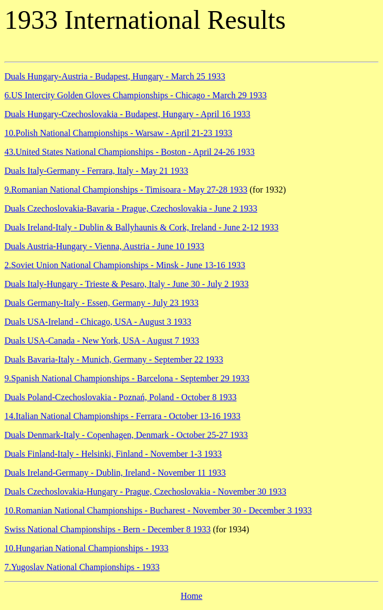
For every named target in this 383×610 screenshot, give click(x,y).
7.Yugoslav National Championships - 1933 (82, 567)
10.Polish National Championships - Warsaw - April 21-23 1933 (118, 133)
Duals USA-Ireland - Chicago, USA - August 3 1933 (97, 321)
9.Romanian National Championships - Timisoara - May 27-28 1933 (126, 189)
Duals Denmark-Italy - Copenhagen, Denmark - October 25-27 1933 (126, 435)
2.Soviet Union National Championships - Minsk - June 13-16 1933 (124, 265)
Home (191, 596)
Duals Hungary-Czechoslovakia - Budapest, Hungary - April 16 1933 (127, 114)
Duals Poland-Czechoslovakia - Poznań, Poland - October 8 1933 (120, 397)
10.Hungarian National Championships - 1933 (86, 548)
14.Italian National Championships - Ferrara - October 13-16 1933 (122, 416)
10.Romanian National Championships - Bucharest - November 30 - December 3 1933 (158, 510)
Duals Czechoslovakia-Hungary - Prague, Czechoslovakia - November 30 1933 (145, 491)
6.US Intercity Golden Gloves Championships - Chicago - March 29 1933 (135, 95)
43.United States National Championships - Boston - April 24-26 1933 (129, 152)
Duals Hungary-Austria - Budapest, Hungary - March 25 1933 (114, 76)
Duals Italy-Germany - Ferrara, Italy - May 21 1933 (96, 170)
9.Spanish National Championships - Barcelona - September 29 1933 (126, 378)
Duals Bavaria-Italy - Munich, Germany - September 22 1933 (113, 359)
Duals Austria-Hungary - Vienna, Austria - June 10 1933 (104, 246)
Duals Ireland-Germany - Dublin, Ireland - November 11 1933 (115, 472)
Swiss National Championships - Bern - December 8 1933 (107, 529)
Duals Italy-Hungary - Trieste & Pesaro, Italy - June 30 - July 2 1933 (126, 284)
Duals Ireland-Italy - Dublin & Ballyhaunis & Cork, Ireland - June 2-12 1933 (141, 227)
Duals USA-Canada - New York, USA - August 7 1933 (101, 340)
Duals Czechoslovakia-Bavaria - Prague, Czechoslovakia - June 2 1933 (130, 208)
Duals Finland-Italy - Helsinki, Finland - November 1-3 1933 (113, 453)
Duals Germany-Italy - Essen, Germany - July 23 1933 (101, 302)
